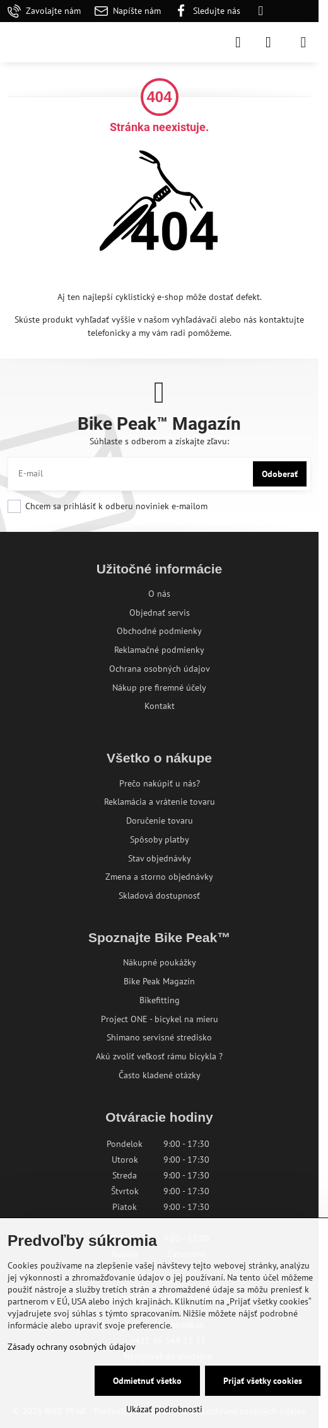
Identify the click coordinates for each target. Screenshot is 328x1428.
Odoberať (280, 474)
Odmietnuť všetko (147, 1380)
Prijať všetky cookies (262, 1380)
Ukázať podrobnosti (164, 1409)
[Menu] (303, 42)
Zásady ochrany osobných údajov (72, 1346)
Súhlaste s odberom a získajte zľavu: (159, 441)
